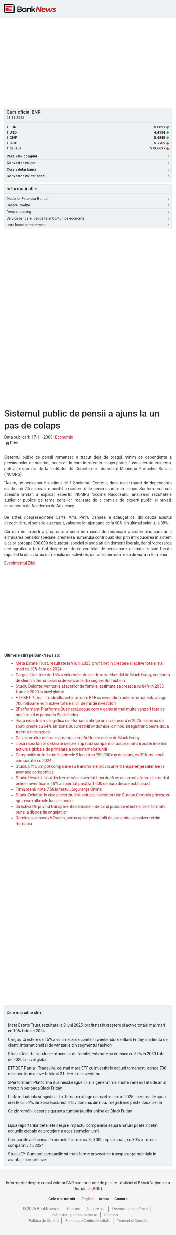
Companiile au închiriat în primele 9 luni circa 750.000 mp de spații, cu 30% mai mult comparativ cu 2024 (82, 1142)
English (87, 1199)
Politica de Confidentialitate (87, 1220)
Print (12, 443)
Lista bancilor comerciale (88, 225)
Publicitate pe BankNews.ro (74, 1215)
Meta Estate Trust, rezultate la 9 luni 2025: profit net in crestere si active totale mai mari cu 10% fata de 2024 (86, 1028)
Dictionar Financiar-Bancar (88, 199)
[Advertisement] (90, 62)
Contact (73, 1209)
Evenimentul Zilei (19, 563)
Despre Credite (88, 205)
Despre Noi (96, 1209)
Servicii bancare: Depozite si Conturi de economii (88, 218)
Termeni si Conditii (132, 1220)
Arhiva (104, 1199)
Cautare (121, 1199)
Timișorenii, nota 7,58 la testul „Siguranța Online (59, 789)
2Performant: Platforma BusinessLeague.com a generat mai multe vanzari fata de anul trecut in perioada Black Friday (87, 1085)
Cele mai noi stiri (62, 1199)
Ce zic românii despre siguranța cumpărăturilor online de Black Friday (78, 737)
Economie (64, 437)
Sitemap (111, 1215)
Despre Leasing (88, 212)
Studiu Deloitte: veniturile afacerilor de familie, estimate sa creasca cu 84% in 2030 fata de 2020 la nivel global (86, 1056)
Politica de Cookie (44, 1220)
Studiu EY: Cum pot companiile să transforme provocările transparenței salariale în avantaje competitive (82, 1157)
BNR (97, 1188)
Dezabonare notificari (130, 1209)
